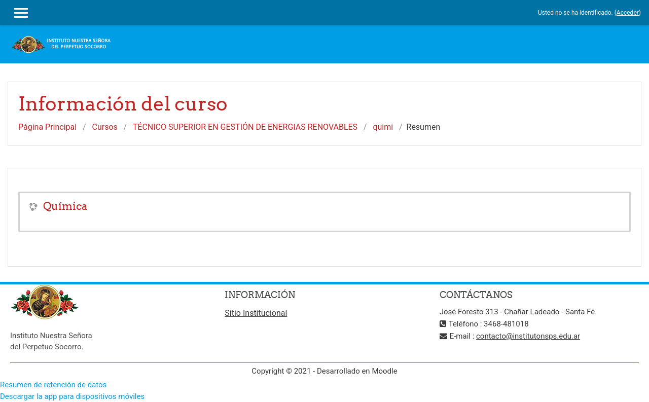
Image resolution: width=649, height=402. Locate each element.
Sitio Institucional (256, 313)
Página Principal (47, 127)
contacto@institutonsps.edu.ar (528, 336)
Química (65, 206)
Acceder (628, 12)
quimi (383, 127)
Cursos (105, 127)
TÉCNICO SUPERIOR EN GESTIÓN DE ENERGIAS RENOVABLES (245, 127)
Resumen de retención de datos (53, 384)
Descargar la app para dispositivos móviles (72, 396)
